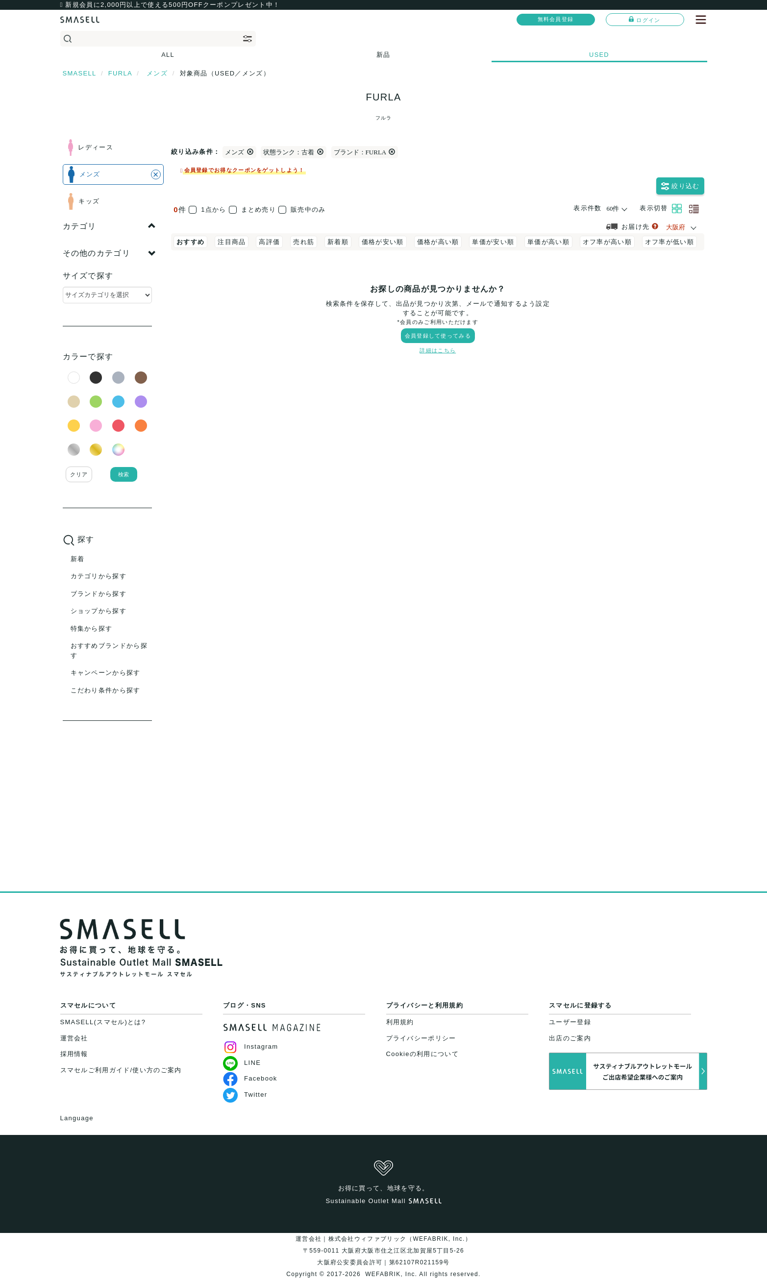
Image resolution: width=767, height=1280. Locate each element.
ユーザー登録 (570, 1022)
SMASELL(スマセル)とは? (103, 1022)
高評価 (269, 242)
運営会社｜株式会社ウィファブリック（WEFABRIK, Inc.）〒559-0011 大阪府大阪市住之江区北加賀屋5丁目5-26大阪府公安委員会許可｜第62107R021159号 (383, 1250)
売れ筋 (303, 242)
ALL (167, 54)
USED (599, 54)
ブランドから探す (98, 593)
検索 (123, 474)
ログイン (644, 19)
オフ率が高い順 (607, 242)
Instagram (250, 1046)
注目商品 (232, 242)
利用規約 (400, 1022)
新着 (78, 559)
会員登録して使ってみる (438, 336)
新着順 (337, 242)
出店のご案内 (570, 1038)
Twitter (245, 1094)
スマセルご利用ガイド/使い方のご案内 (121, 1070)
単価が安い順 (493, 242)
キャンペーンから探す (106, 672)
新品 (383, 54)
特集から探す (92, 628)
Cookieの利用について (422, 1054)
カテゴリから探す (98, 576)
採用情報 (74, 1054)
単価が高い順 (548, 242)
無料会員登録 (556, 19)
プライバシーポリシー (421, 1038)
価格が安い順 (383, 242)
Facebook (250, 1078)
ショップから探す (98, 611)
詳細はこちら (438, 350)
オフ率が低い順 (669, 242)
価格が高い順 (438, 242)
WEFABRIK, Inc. (391, 1274)
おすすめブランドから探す (109, 650)
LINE (242, 1062)
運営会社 (74, 1038)
